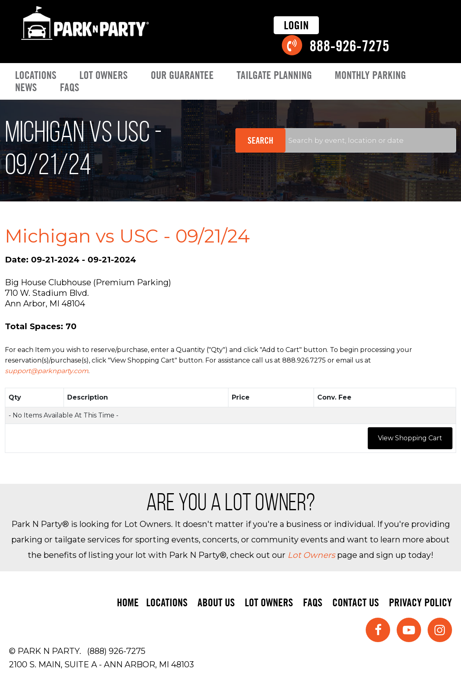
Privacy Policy (420, 602)
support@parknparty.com (46, 371)
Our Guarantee (182, 75)
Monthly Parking (370, 75)
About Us (216, 602)
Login (296, 25)
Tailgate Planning (274, 75)
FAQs (69, 87)
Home (128, 602)
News (26, 87)
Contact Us (355, 602)
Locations (36, 75)
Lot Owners (103, 75)
